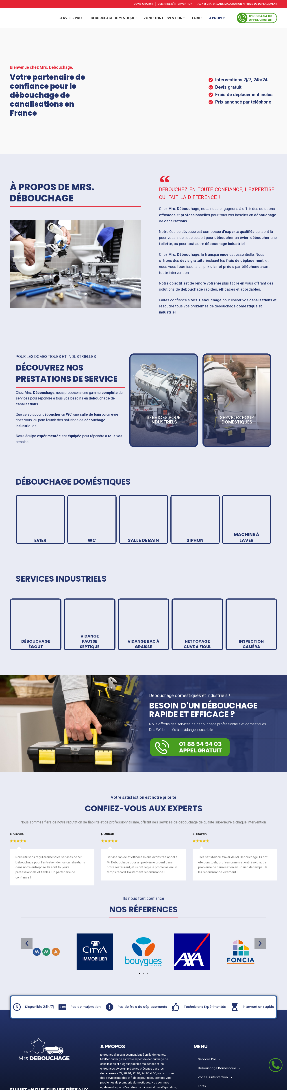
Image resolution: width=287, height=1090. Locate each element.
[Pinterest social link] (42, 1067)
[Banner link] (40, 483)
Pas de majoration (86, 970)
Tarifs (202, 1050)
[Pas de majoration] (62, 971)
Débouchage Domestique (219, 1032)
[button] (27, 907)
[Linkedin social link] (51, 1067)
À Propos (204, 1059)
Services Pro (209, 1023)
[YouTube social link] (32, 1067)
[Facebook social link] (14, 1067)
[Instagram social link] (22, 1067)
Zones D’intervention (215, 1041)
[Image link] (190, 710)
